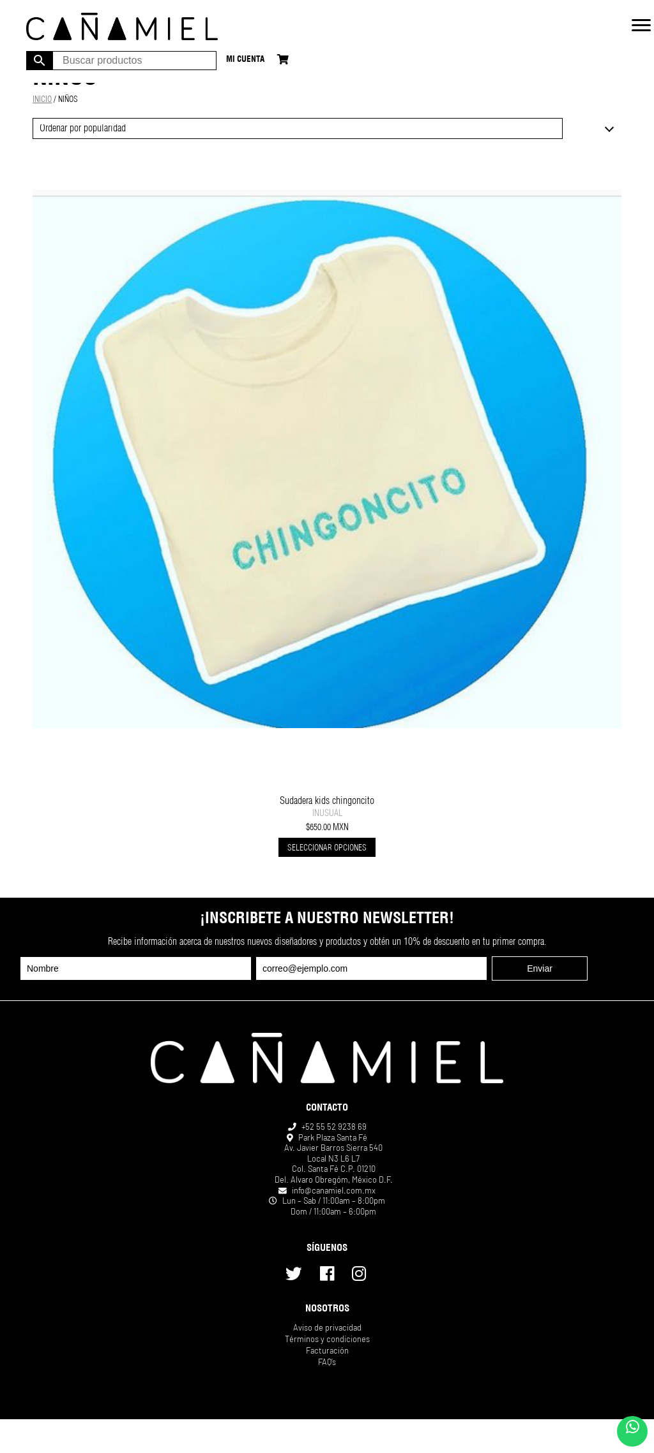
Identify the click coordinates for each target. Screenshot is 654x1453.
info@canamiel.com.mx (334, 1190)
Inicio (42, 100)
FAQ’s (327, 1362)
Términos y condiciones (327, 1339)
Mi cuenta (245, 60)
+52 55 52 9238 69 (334, 1126)
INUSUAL (327, 814)
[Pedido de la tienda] (297, 128)
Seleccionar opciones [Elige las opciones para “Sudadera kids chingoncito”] (327, 849)
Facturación (327, 1350)
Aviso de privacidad (327, 1327)
